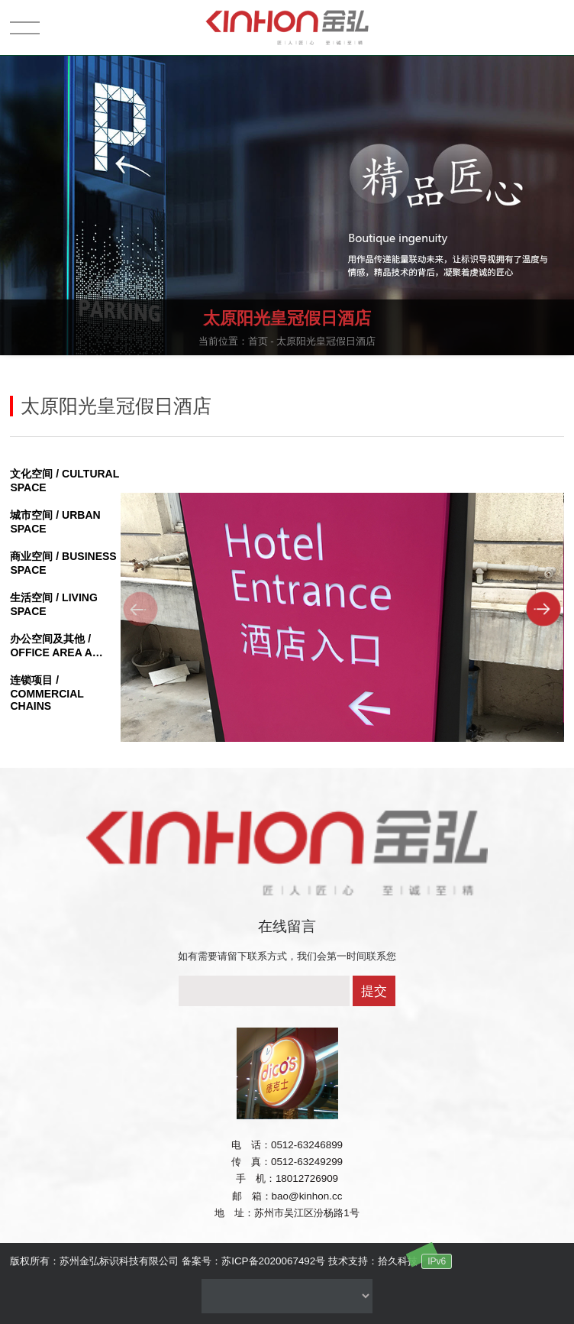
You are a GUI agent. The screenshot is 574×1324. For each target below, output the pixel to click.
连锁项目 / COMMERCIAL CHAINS (46, 693)
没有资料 (287, 1296)
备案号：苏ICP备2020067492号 (253, 1261)
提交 (374, 991)
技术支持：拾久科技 (373, 1261)
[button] (544, 608)
